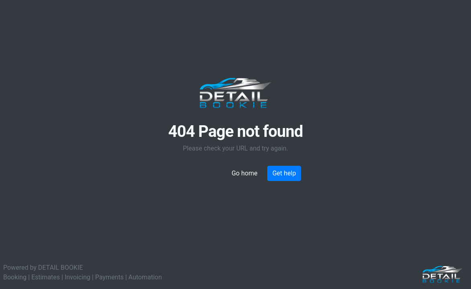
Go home (244, 173)
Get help (284, 173)
